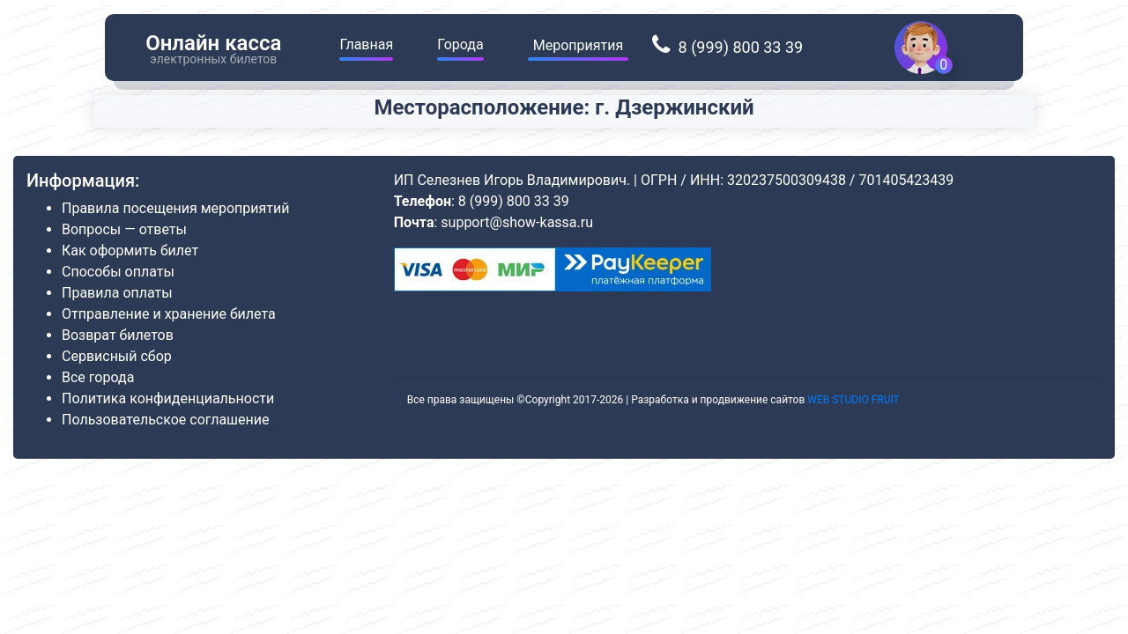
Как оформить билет (130, 250)
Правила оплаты (117, 292)
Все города (98, 377)
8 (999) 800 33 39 (738, 47)
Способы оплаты (118, 271)
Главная (366, 44)
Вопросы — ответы (124, 229)
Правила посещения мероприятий (176, 208)
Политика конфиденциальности (168, 398)
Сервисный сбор (117, 356)
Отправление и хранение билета (169, 314)
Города (460, 44)
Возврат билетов (118, 335)
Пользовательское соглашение (166, 419)
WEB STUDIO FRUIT (853, 400)
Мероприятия (578, 45)
